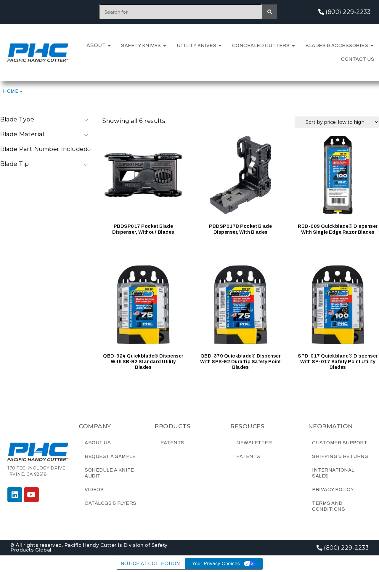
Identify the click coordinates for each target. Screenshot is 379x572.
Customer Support (339, 442)
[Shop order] (337, 122)
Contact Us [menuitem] (357, 59)
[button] (109, 45)
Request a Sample (110, 456)
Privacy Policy (333, 489)
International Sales (333, 472)
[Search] (269, 11)
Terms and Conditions (328, 506)
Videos (94, 489)
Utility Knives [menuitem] (196, 45)
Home (10, 91)
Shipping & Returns (340, 456)
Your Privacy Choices (216, 563)
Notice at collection (150, 563)
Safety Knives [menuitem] (141, 45)
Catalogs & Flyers (110, 503)
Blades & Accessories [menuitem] (336, 45)
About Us (98, 442)
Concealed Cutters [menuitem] (261, 45)
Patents (172, 442)
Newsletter (254, 442)
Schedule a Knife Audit (109, 472)
